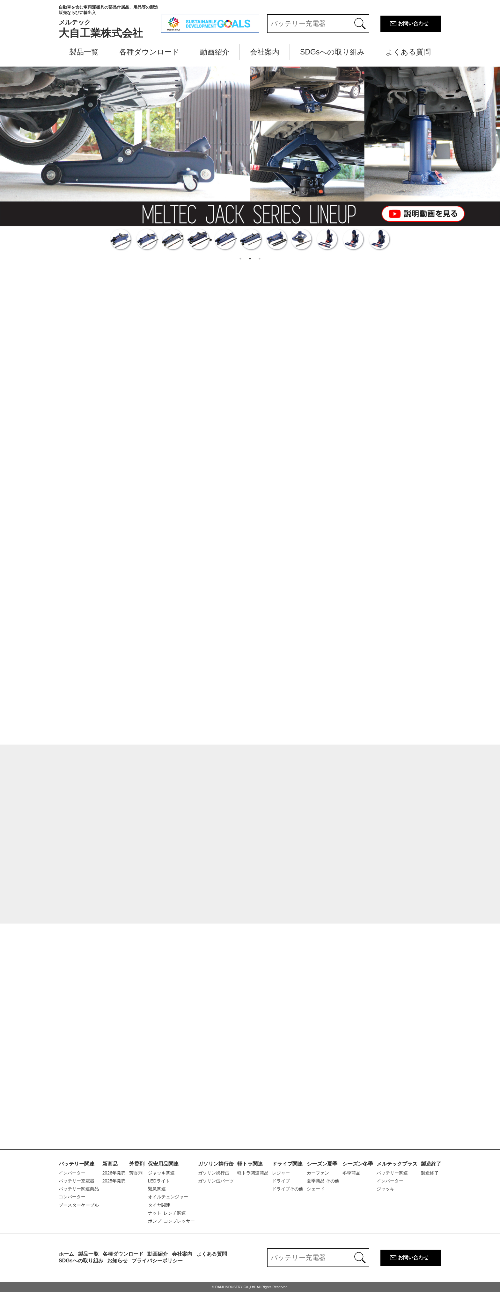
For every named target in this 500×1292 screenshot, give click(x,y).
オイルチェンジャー (168, 1196)
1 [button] (240, 258)
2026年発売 (114, 1172)
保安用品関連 (163, 1164)
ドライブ (281, 1180)
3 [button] (259, 258)
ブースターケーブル (79, 1205)
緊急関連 (157, 1188)
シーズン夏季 (322, 1164)
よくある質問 (408, 52)
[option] (250, 160)
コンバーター (72, 1196)
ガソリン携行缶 (216, 1164)
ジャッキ (385, 1188)
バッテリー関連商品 (79, 1188)
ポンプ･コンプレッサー (171, 1221)
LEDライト (159, 1180)
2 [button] (250, 258)
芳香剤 (136, 1164)
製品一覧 (84, 52)
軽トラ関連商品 (252, 1172)
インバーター (72, 1172)
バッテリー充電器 (76, 1180)
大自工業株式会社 (110, 22)
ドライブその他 (287, 1188)
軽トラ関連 (250, 1164)
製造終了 (431, 1164)
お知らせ (117, 1260)
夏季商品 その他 (323, 1180)
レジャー (281, 1172)
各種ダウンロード (149, 52)
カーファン (318, 1172)
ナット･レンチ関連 (167, 1213)
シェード (316, 1188)
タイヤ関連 (159, 1205)
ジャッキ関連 (161, 1172)
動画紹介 (214, 52)
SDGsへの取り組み (332, 52)
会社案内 (264, 52)
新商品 (110, 1164)
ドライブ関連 (287, 1164)
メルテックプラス (397, 1164)
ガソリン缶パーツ (216, 1180)
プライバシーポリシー (157, 1260)
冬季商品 (351, 1172)
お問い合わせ (413, 23)
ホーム (66, 1254)
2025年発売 (114, 1180)
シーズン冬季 (357, 1164)
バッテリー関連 (76, 1164)
